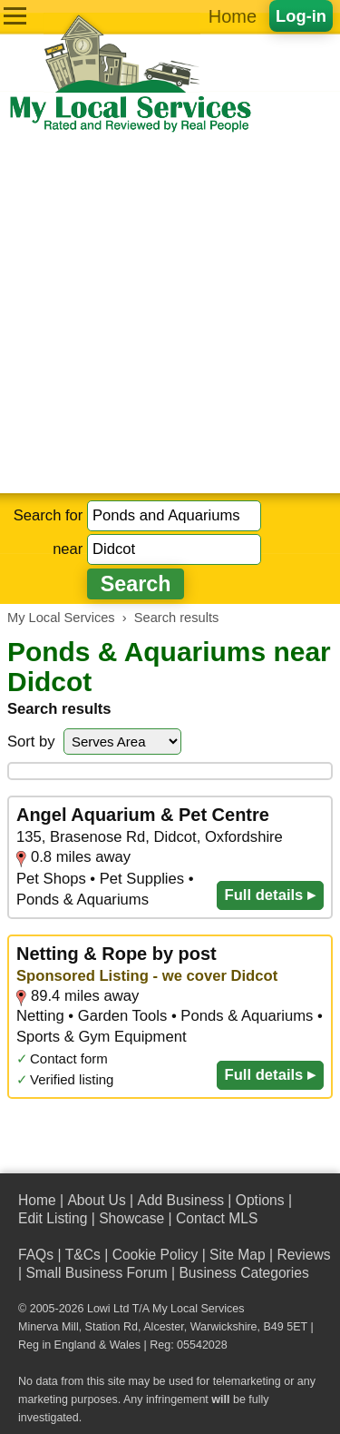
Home (233, 16)
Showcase (131, 1218)
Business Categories (243, 1273)
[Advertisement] (170, 313)
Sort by (31, 741)
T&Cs (83, 1254)
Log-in (301, 15)
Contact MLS (216, 1218)
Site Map (237, 1254)
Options (260, 1200)
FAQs (35, 1254)
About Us (96, 1200)
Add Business (180, 1200)
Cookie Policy (155, 1254)
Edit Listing (52, 1218)
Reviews (303, 1254)
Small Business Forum (96, 1273)
